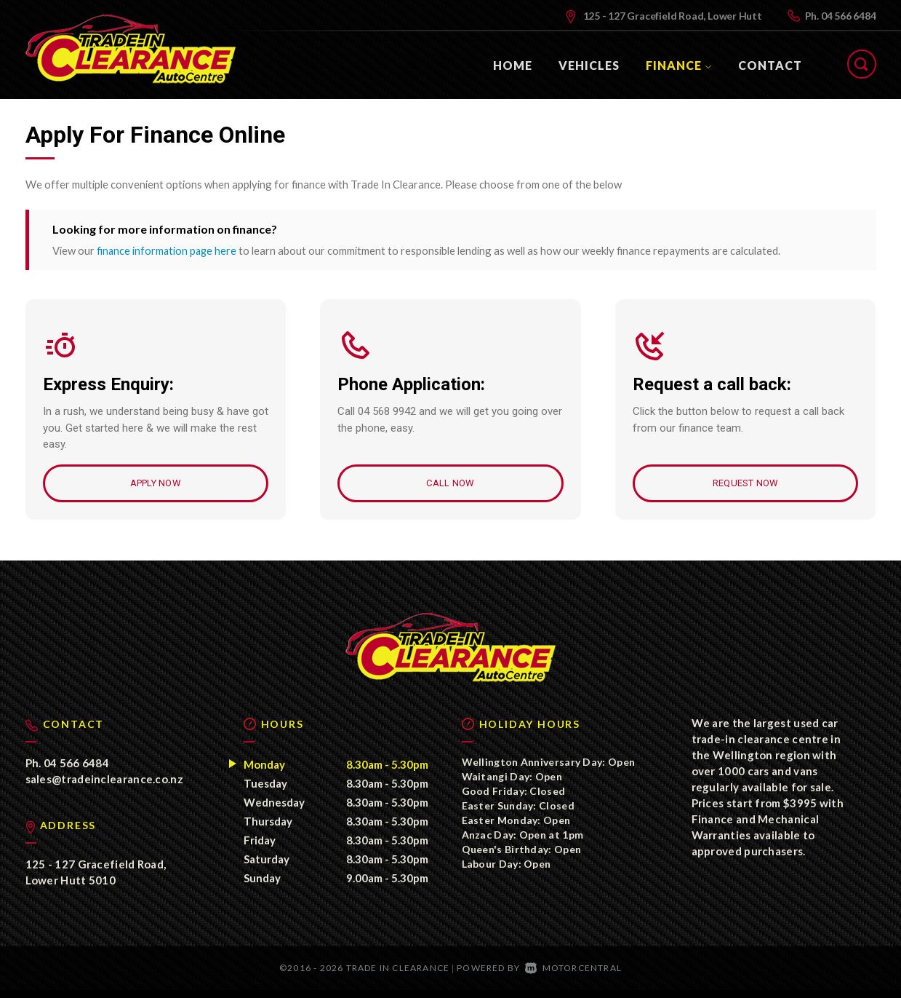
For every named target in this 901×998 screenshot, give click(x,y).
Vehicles (589, 65)
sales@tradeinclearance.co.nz (104, 786)
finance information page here (168, 250)
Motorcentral (573, 975)
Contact (770, 65)
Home (512, 65)
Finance (679, 65)
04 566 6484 (848, 15)
